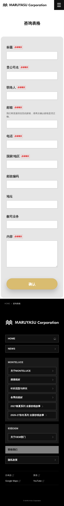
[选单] (59, 5)
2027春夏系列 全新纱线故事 (26, 406)
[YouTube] (38, 481)
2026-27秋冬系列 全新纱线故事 (27, 415)
